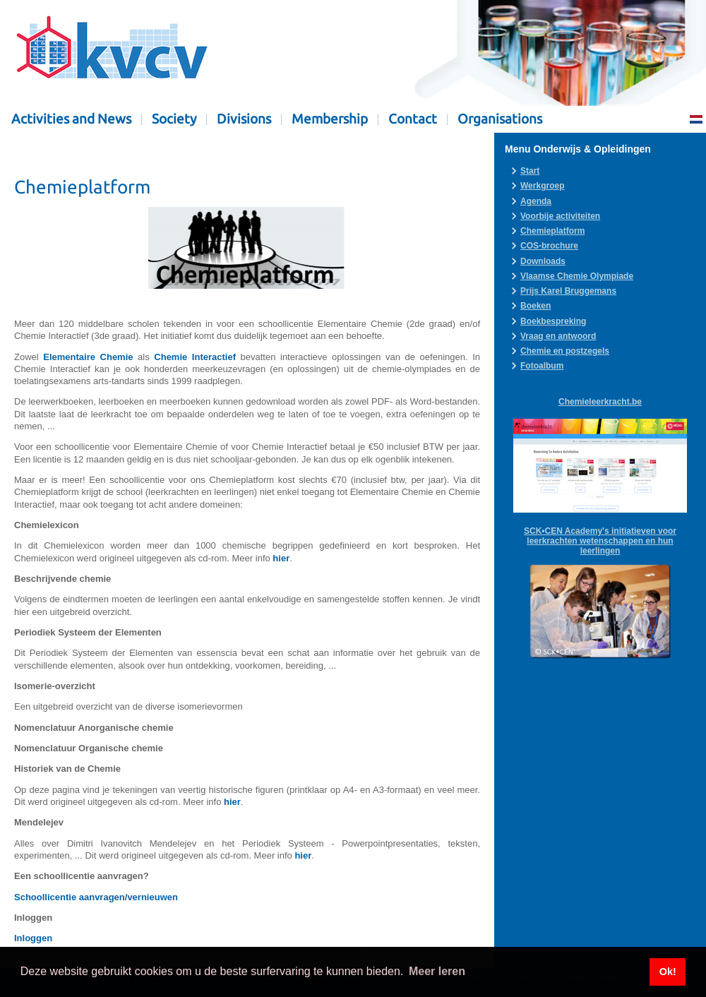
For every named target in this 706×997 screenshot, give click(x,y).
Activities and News (71, 119)
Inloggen (33, 938)
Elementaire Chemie (88, 357)
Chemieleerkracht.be (600, 402)
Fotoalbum (541, 366)
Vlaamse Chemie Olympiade (576, 276)
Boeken (535, 306)
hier (281, 558)
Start (529, 171)
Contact (412, 119)
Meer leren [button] (437, 971)
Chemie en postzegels (564, 351)
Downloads (543, 261)
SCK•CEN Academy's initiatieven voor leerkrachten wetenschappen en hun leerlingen (600, 541)
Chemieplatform (552, 231)
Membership (330, 119)
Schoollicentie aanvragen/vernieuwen (96, 897)
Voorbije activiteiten (560, 216)
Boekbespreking (553, 321)
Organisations (499, 119)
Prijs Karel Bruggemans (568, 291)
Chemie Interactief (195, 357)
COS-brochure (549, 246)
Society (174, 119)
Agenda (535, 201)
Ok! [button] (667, 971)
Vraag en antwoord (558, 336)
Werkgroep (542, 186)
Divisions (244, 119)
